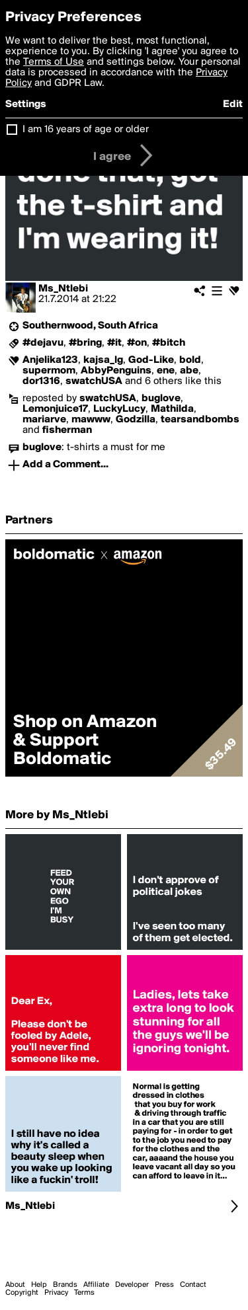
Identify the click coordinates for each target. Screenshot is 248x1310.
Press (164, 1285)
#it (114, 343)
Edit (233, 104)
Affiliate (96, 1285)
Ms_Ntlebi (63, 289)
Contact (193, 1285)
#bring (85, 343)
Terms (84, 1293)
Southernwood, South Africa (90, 326)
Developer (132, 1285)
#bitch (168, 343)
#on (137, 343)
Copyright (21, 1293)
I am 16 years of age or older (85, 129)
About (15, 1285)
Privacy (56, 1293)
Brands (65, 1285)
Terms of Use (53, 62)
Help (39, 1285)
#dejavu (42, 343)
